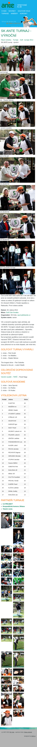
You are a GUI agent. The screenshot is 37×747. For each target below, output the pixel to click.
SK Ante (12, 732)
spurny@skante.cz (23, 315)
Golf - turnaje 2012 (26, 40)
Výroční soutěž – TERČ (9, 377)
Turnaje (5, 13)
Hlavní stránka (6, 40)
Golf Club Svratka (12, 312)
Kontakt (23, 13)
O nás (3, 11)
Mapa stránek (28, 732)
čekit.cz (33, 736)
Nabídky (14, 13)
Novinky (12, 11)
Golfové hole (24, 11)
